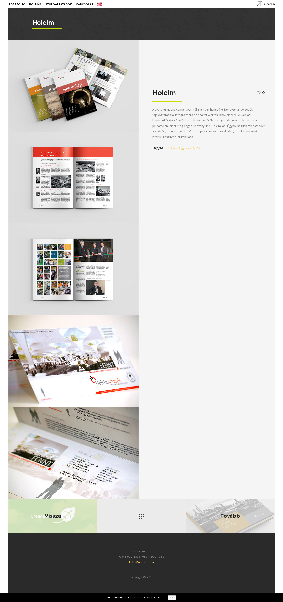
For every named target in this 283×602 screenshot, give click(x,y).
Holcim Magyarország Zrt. (184, 148)
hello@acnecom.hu (141, 562)
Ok (171, 597)
